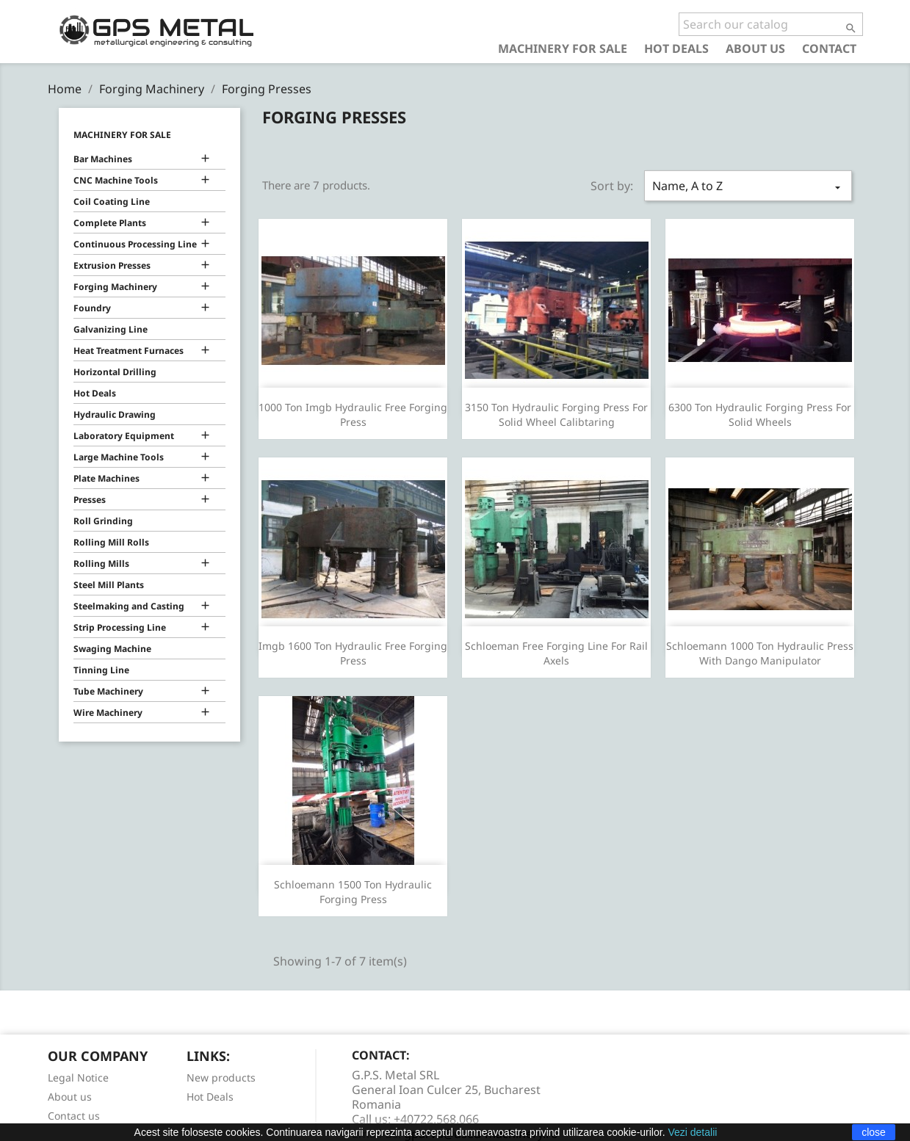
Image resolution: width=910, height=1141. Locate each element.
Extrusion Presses (112, 265)
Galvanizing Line (110, 329)
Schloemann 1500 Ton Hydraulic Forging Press (353, 891)
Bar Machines (102, 159)
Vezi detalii (692, 1132)
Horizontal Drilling (114, 372)
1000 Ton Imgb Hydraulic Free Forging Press (353, 414)
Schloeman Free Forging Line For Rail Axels (556, 653)
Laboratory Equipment (123, 436)
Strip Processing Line (119, 627)
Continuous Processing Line (135, 244)
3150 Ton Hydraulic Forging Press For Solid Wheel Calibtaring (556, 414)
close (874, 1132)
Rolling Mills (101, 563)
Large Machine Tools (118, 457)
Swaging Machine (112, 648)
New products (221, 1077)
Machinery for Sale (562, 48)
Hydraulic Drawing (114, 414)
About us (755, 48)
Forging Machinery (115, 286)
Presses (89, 499)
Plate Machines (106, 478)
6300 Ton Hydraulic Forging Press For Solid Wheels (759, 414)
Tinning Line (101, 670)
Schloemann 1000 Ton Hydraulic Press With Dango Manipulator (759, 653)
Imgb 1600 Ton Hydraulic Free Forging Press (353, 653)
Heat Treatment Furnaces (128, 350)
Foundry (92, 308)
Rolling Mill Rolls (111, 542)
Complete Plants (109, 223)
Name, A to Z (747, 186)
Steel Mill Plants (108, 585)
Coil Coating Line (111, 201)
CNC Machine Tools (115, 180)
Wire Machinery (107, 712)
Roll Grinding (103, 521)
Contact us (74, 1116)
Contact (829, 48)
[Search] (770, 24)
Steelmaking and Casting (128, 606)
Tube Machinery (108, 691)
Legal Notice (78, 1077)
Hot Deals (676, 48)
